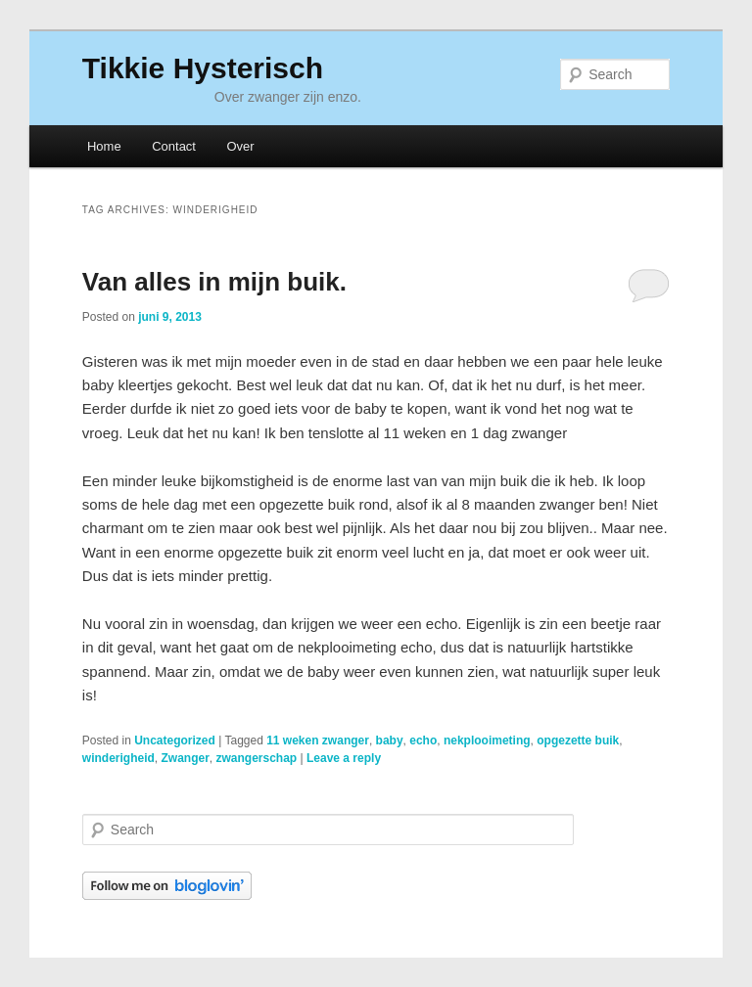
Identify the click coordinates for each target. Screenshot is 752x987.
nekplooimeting (487, 740)
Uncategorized (174, 740)
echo (423, 740)
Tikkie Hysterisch (202, 68)
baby (389, 740)
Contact (174, 146)
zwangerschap (257, 758)
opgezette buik (578, 740)
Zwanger (185, 758)
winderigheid (118, 758)
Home (104, 146)
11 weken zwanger (317, 740)
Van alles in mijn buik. (214, 281)
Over (240, 146)
